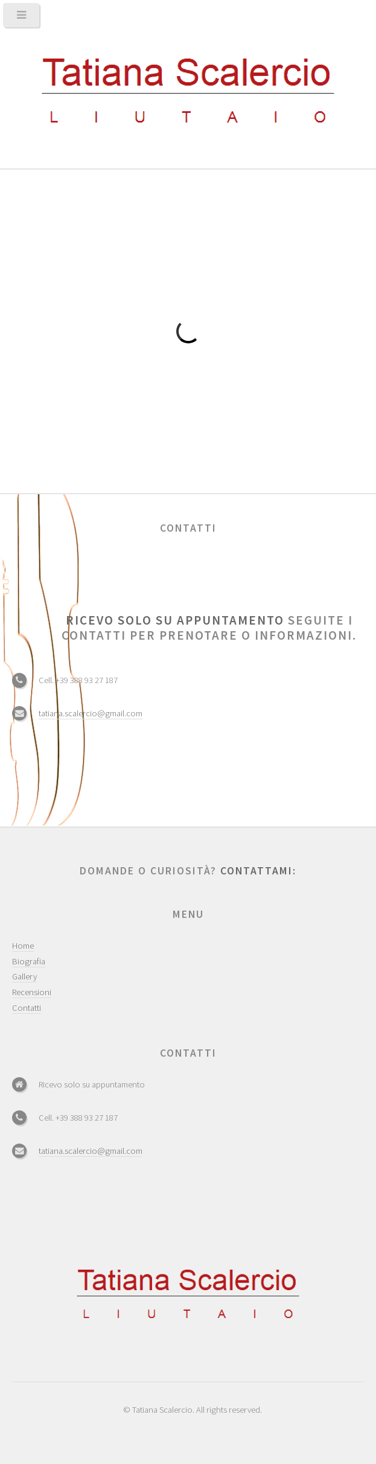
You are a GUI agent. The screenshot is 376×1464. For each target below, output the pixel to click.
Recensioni (31, 992)
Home (23, 945)
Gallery (24, 976)
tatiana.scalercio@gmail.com (90, 713)
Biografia (28, 961)
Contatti (26, 1007)
